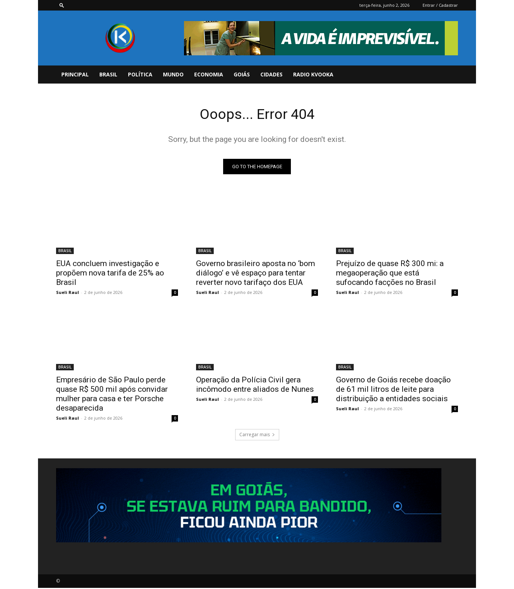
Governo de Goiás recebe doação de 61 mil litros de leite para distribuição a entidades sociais (393, 390)
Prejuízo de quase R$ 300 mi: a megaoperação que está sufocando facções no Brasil (390, 274)
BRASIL (108, 74)
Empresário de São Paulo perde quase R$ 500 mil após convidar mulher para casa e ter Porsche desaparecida (112, 395)
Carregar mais (257, 435)
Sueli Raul (67, 293)
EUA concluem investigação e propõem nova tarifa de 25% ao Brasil (110, 274)
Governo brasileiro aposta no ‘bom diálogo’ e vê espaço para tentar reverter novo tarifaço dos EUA (255, 274)
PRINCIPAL (75, 74)
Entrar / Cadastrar (440, 5)
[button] (61, 5)
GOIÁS (242, 74)
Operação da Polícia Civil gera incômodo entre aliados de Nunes (255, 385)
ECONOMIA (208, 74)
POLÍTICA (140, 74)
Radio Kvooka (313, 74)
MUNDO (173, 74)
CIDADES (271, 74)
